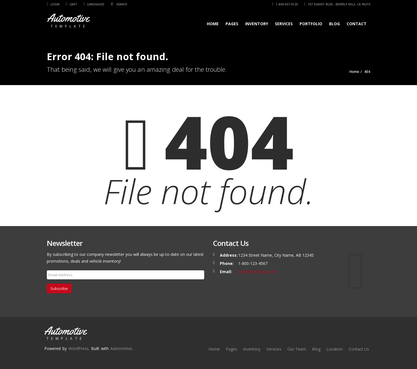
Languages (93, 4)
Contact (357, 23)
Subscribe (59, 288)
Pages (232, 23)
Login (53, 4)
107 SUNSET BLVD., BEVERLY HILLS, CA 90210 (337, 4)
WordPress (78, 348)
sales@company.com (257, 271)
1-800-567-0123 (285, 4)
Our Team (296, 349)
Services (284, 23)
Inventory (256, 23)
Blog (334, 23)
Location (335, 349)
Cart (71, 4)
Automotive (121, 348)
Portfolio (311, 23)
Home (213, 23)
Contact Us (359, 349)
